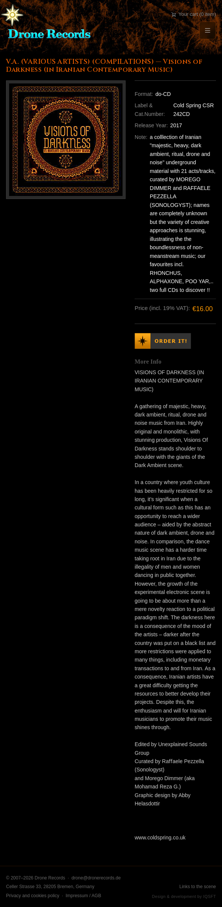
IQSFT (209, 896)
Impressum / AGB (83, 895)
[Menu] (207, 30)
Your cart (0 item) (193, 14)
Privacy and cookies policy (32, 895)
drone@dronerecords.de (96, 878)
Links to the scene (197, 886)
